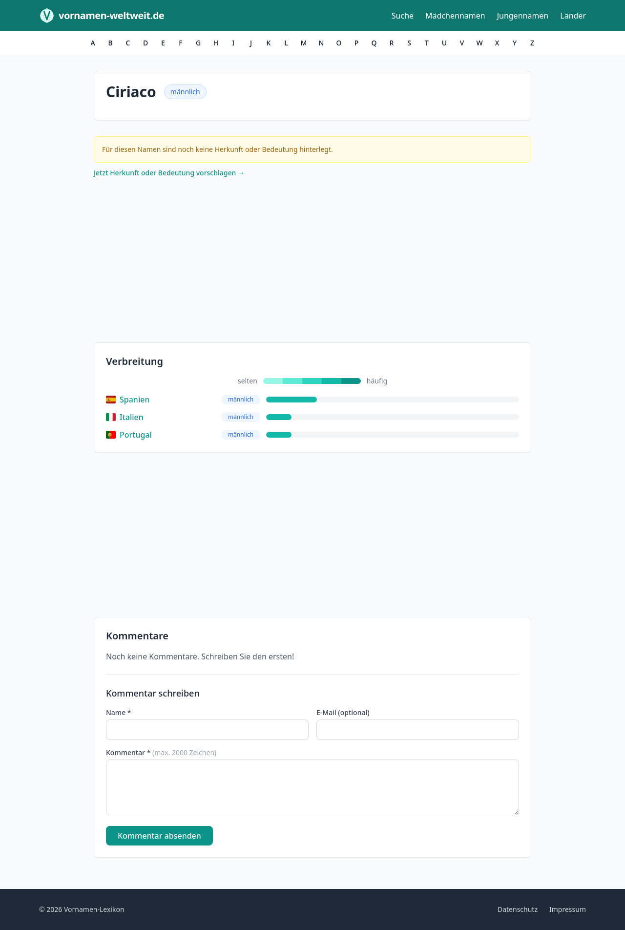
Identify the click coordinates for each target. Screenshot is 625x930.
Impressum (567, 909)
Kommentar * (161, 752)
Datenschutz (518, 909)
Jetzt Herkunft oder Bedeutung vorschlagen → (169, 172)
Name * (118, 712)
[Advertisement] (312, 262)
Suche (403, 15)
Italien (125, 417)
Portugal (129, 434)
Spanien (127, 399)
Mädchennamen (455, 15)
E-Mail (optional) (343, 712)
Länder (573, 15)
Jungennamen (523, 15)
